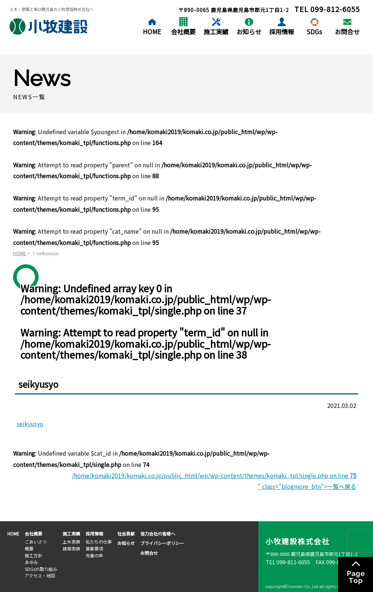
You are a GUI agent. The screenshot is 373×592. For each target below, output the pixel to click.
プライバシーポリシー (162, 543)
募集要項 (94, 548)
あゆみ (31, 562)
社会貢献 (126, 533)
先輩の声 (94, 555)
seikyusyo (30, 423)
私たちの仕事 (99, 541)
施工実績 (216, 31)
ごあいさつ (36, 541)
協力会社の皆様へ (157, 533)
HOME (152, 31)
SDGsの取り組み (41, 569)
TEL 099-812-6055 (288, 562)
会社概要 (183, 31)
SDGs (314, 31)
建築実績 (71, 548)
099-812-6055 (335, 9)
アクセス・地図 (40, 575)
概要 (29, 548)
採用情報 (281, 31)
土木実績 (71, 541)
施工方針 (33, 555)
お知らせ (248, 31)
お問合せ (347, 31)
